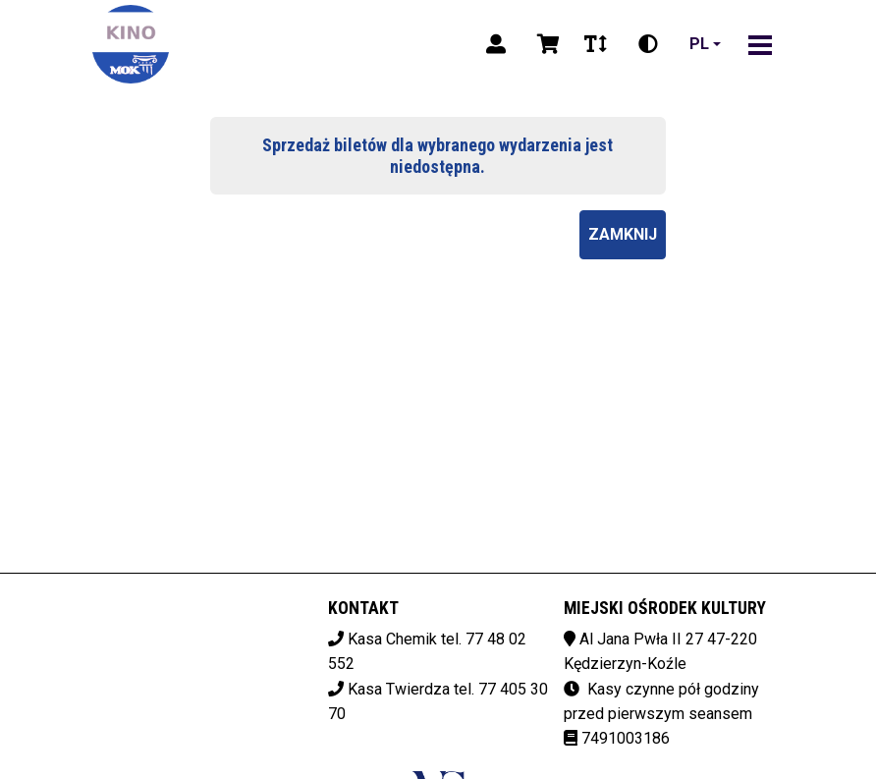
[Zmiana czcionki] (596, 44)
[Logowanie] (495, 44)
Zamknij (622, 234)
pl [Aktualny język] (699, 43)
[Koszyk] (545, 44)
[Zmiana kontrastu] (648, 44)
